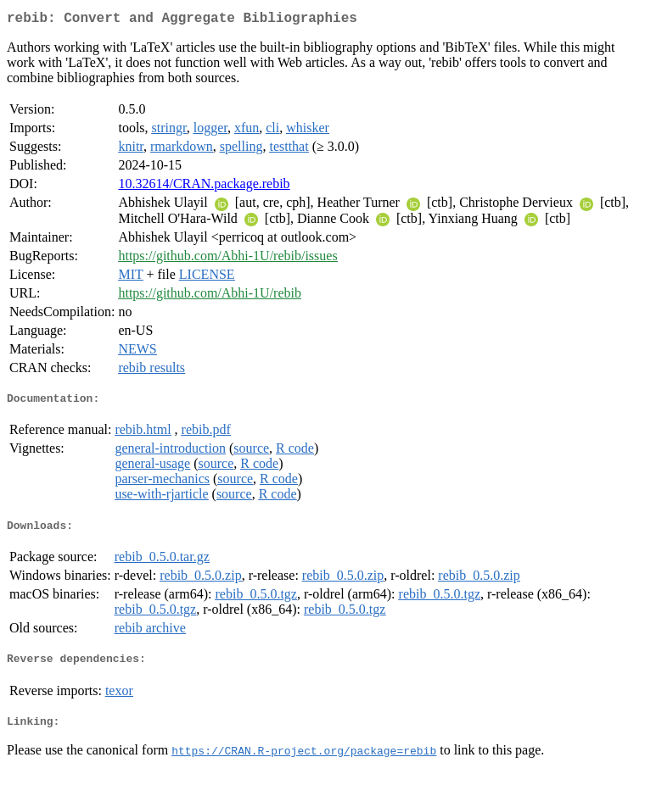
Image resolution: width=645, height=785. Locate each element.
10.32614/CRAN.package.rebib (203, 187)
